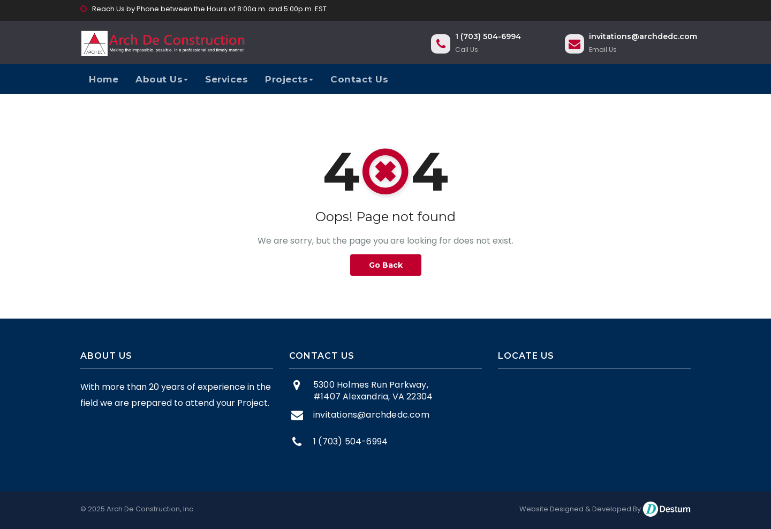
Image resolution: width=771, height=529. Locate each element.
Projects (289, 79)
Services (226, 79)
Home (103, 79)
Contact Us (359, 79)
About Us (161, 79)
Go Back (386, 265)
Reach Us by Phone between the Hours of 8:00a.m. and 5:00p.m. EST (203, 9)
